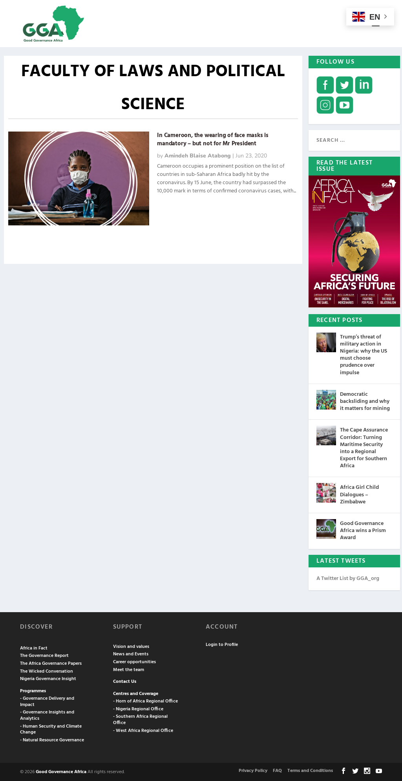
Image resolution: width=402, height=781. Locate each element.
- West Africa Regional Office (143, 730)
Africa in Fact (34, 647)
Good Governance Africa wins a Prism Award (363, 529)
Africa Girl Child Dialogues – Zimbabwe (359, 494)
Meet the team (128, 669)
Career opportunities (134, 661)
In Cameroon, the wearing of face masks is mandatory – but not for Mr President (213, 139)
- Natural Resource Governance (52, 739)
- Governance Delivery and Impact (47, 701)
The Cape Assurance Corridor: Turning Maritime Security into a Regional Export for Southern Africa (364, 447)
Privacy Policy (253, 770)
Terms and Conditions (310, 770)
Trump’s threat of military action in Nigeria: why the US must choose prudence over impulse (363, 354)
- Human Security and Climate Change (51, 729)
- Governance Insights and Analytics (47, 715)
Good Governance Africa (61, 772)
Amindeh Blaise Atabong (197, 155)
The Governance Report (44, 655)
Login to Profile (222, 644)
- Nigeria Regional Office (138, 708)
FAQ (277, 770)
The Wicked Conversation (46, 671)
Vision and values (131, 646)
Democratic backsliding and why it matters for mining (365, 400)
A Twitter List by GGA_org (347, 577)
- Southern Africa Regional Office (140, 719)
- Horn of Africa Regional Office (145, 700)
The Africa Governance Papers (51, 663)
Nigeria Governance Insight (48, 678)
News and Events (130, 653)
